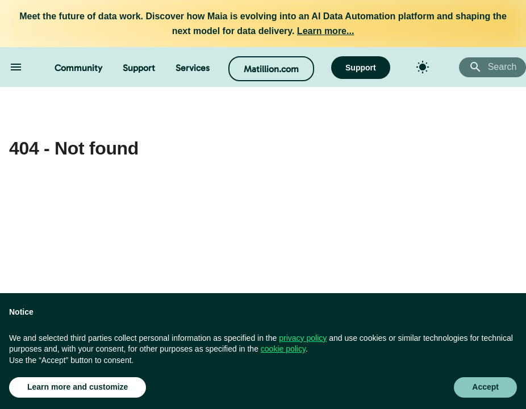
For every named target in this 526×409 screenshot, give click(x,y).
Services (193, 67)
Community (78, 67)
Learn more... (325, 31)
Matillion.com (271, 69)
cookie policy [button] (283, 348)
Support (139, 67)
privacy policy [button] (303, 338)
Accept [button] (485, 386)
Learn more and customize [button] (77, 386)
